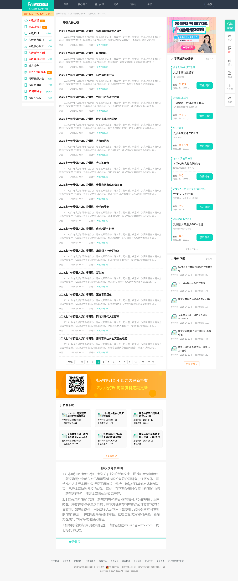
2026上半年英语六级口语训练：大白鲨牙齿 (84, 162)
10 (135, 362)
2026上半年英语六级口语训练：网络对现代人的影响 (89, 316)
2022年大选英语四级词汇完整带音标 (195, 269)
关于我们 (55, 561)
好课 (230, 37)
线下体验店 (90, 561)
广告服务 (78, 561)
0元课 (230, 87)
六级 (70, 13)
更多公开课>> (192, 249)
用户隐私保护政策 (176, 561)
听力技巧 (99, 4)
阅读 (116, 4)
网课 (65, 4)
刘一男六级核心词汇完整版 (191, 283)
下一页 (151, 362)
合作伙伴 (114, 561)
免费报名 (204, 176)
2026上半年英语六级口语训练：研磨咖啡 (82, 53)
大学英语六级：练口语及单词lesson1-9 (192, 317)
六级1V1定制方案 (183, 194)
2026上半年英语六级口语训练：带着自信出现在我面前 (90, 184)
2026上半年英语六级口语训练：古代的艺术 (84, 141)
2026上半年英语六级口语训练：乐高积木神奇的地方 (89, 250)
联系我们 (126, 561)
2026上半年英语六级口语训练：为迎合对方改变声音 (89, 97)
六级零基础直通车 (183, 72)
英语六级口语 (93, 13)
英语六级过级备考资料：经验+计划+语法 (194, 349)
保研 (149, 4)
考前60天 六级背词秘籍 (186, 163)
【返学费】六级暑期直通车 (188, 103)
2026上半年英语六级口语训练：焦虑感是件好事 (86, 228)
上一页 (80, 362)
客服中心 (103, 561)
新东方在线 (61, 13)
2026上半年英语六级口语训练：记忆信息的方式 (86, 75)
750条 (70, 362)
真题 (230, 99)
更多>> (209, 58)
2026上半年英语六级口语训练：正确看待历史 (85, 294)
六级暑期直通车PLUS (185, 133)
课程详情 (204, 85)
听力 (230, 62)
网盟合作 (160, 561)
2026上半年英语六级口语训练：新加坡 (81, 272)
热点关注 (149, 561)
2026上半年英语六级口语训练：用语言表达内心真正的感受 (93, 338)
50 (143, 362)
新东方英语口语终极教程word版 (194, 299)
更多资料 (111, 456)
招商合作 (66, 561)
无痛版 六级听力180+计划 (188, 224)
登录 (209, 4)
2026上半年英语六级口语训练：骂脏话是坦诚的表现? (90, 31)
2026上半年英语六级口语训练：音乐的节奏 (84, 206)
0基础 (133, 4)
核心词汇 (82, 4)
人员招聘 (137, 561)
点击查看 (204, 207)
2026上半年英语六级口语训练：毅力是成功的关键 (88, 119)
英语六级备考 (80, 13)
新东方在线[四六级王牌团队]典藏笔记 (194, 333)
